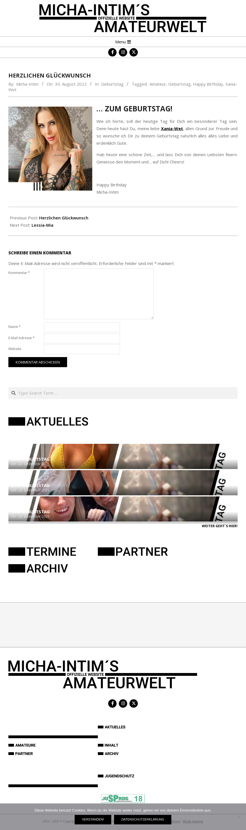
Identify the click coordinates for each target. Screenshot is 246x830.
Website (14, 348)
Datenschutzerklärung (142, 819)
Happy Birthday (208, 84)
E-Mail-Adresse (21, 338)
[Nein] (239, 817)
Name (14, 326)
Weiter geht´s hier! (220, 526)
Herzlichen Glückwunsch (63, 218)
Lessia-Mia (42, 225)
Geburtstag (112, 84)
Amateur (158, 84)
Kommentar (19, 272)
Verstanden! (93, 819)
